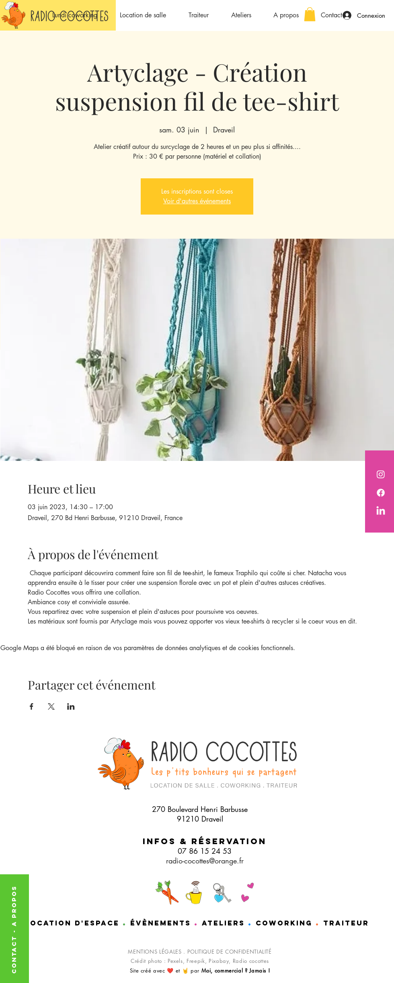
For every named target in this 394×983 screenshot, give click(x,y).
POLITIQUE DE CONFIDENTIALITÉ (229, 951)
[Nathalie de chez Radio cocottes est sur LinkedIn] (381, 511)
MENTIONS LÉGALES (154, 951)
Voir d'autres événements (197, 201)
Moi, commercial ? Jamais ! (235, 970)
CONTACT (14, 953)
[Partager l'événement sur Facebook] (31, 706)
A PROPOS (14, 905)
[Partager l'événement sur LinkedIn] (71, 706)
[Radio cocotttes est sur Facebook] (381, 492)
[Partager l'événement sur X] (51, 706)
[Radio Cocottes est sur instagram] (381, 474)
